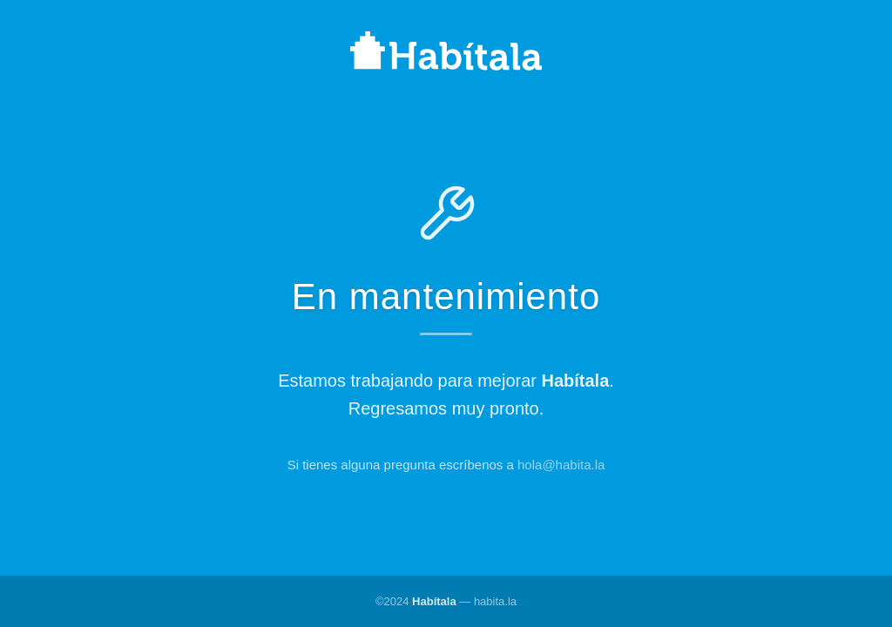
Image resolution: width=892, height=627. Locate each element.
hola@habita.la (561, 464)
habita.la (495, 601)
